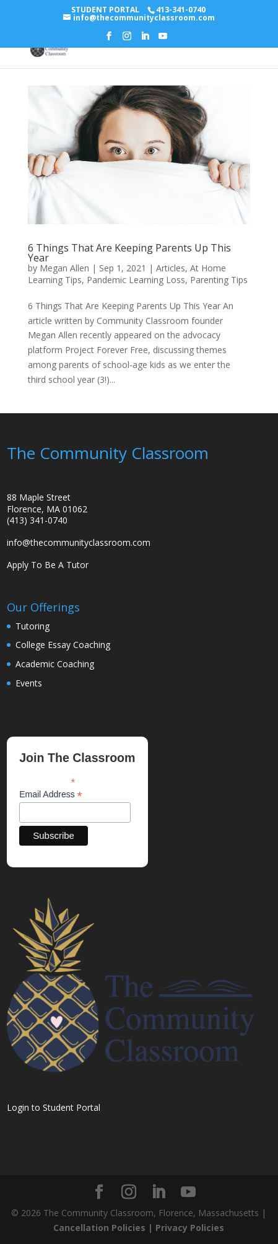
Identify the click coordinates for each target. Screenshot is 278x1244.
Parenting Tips (219, 280)
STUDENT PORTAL (105, 9)
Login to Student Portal (53, 1107)
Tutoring (32, 626)
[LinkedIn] (145, 40)
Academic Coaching (54, 664)
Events (28, 683)
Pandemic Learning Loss (136, 280)
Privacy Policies (189, 1227)
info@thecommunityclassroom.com (78, 542)
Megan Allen (64, 268)
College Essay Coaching (62, 644)
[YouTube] (163, 40)
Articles (170, 268)
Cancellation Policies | (104, 1227)
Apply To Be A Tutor (48, 565)
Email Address (50, 794)
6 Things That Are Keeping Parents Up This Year (129, 253)
